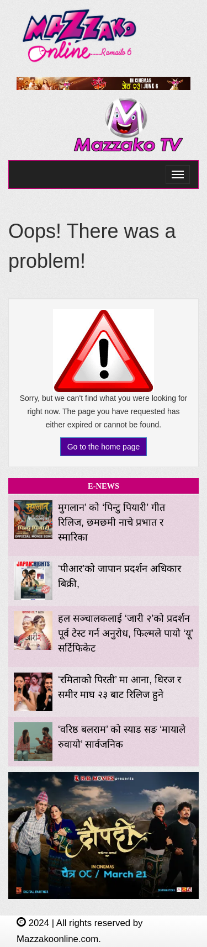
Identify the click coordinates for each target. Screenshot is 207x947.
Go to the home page (103, 446)
